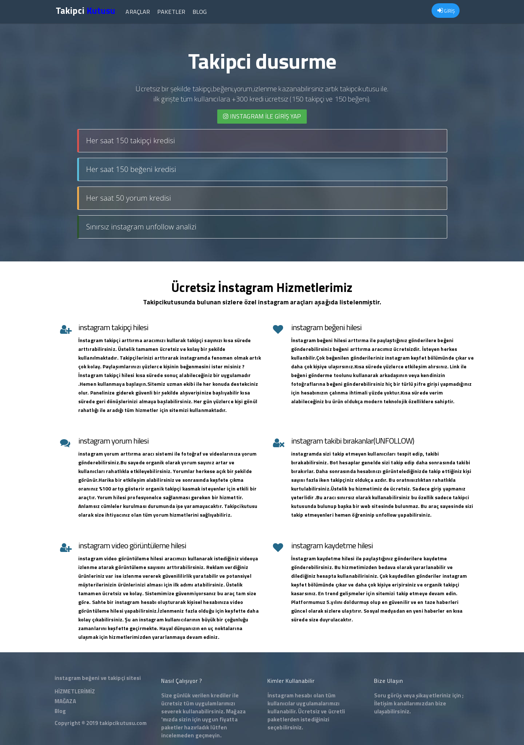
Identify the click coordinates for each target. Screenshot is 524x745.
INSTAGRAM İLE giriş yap (262, 116)
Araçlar (138, 11)
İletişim (383, 703)
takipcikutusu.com (123, 723)
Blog (199, 11)
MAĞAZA (65, 701)
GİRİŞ (446, 11)
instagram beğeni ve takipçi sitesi (98, 678)
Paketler (171, 11)
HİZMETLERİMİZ (75, 691)
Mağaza (236, 711)
